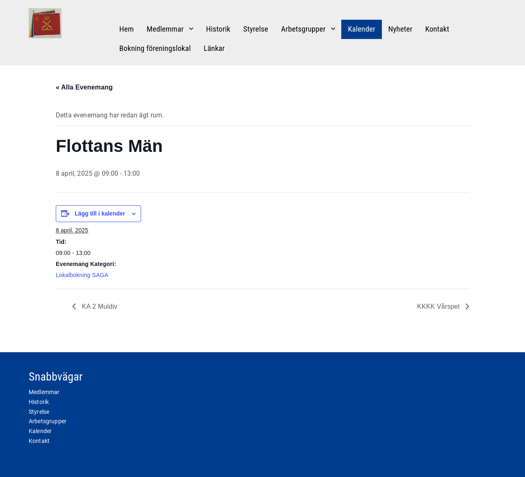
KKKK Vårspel (439, 306)
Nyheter (400, 29)
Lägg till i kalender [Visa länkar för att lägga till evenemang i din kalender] (100, 213)
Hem (126, 29)
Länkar (214, 48)
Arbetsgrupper (303, 29)
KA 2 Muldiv (98, 306)
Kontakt (437, 29)
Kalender (361, 29)
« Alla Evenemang (84, 87)
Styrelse (255, 29)
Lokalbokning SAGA (82, 275)
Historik (218, 29)
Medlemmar (164, 29)
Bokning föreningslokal (155, 48)
